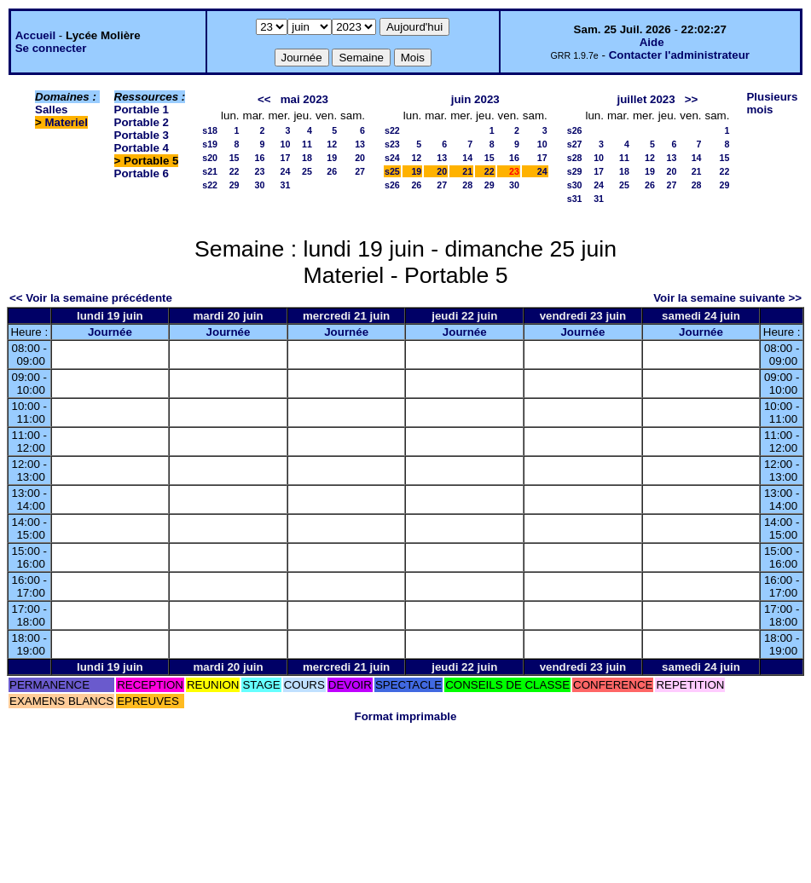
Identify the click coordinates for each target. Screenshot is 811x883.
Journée (110, 332)
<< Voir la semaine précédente (90, 297)
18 (307, 158)
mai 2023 (304, 99)
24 (286, 171)
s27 (574, 144)
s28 (574, 158)
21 (467, 171)
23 (260, 171)
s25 (392, 171)
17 (286, 158)
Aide (652, 42)
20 (360, 158)
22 (234, 171)
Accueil (35, 35)
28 (467, 185)
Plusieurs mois (771, 103)
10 (286, 144)
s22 (209, 185)
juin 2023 (475, 99)
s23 (392, 144)
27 (360, 171)
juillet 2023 (646, 99)
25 (307, 171)
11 (307, 144)
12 (332, 144)
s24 (392, 158)
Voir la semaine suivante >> (727, 297)
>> (691, 99)
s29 (574, 171)
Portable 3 (141, 135)
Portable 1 (141, 109)
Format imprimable (406, 716)
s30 (574, 185)
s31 (574, 198)
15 (234, 158)
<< (264, 99)
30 (260, 185)
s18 (209, 130)
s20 (209, 158)
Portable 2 (141, 122)
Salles (51, 109)
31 (286, 185)
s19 (209, 144)
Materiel (66, 122)
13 (360, 144)
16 (260, 158)
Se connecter (51, 48)
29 (234, 185)
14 (467, 158)
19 (332, 158)
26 (332, 171)
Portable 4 (141, 147)
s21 (209, 171)
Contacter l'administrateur (679, 55)
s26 (392, 185)
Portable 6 (141, 173)
